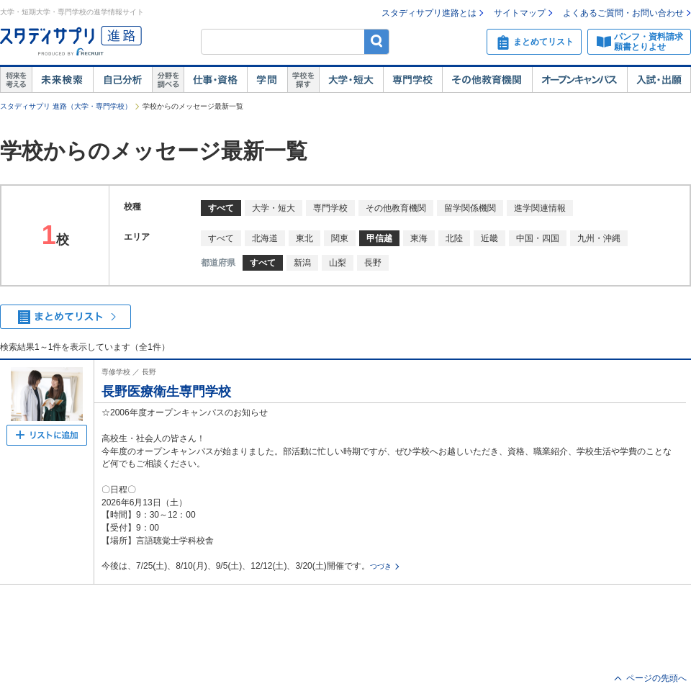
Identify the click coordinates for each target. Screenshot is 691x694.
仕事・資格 (215, 80)
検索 (376, 41)
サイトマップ (520, 13)
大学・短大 (351, 80)
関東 (339, 238)
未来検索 (62, 80)
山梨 (337, 263)
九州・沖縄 (598, 238)
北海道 (265, 238)
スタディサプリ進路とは (429, 13)
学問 (267, 80)
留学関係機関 (470, 208)
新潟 (302, 263)
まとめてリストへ (46, 435)
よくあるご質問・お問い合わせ (623, 13)
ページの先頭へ (656, 678)
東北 (304, 238)
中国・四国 (537, 238)
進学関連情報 (540, 208)
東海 (419, 238)
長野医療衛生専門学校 (166, 391)
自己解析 (122, 80)
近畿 (489, 238)
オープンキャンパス (579, 80)
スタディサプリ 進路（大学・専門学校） (66, 106)
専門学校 (412, 80)
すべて (221, 238)
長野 (372, 263)
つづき (381, 566)
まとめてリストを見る (65, 317)
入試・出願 (659, 80)
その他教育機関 (487, 80)
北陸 (454, 238)
